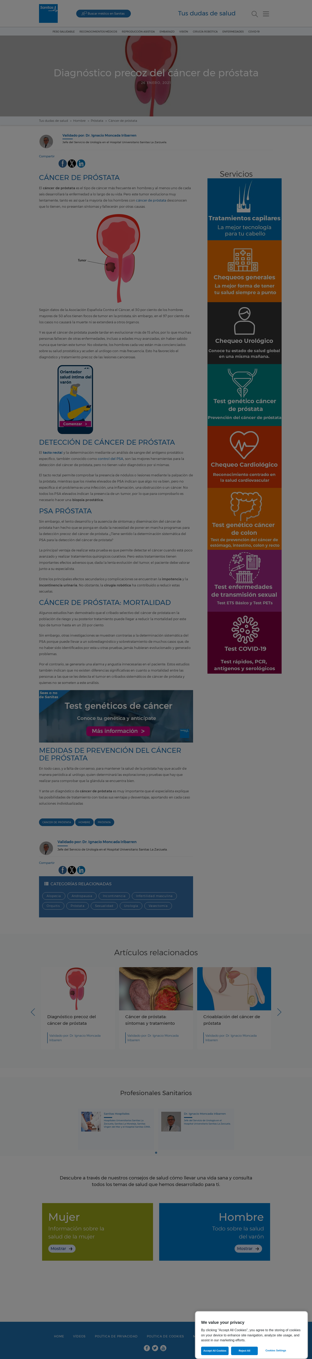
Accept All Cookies (214, 1350)
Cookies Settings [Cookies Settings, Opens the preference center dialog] (275, 1350)
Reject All (244, 1350)
